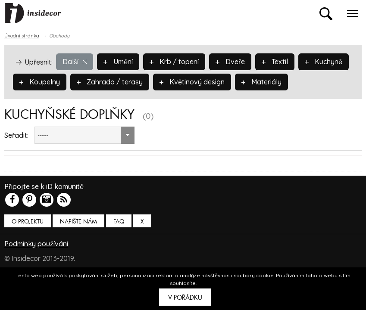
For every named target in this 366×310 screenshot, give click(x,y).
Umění (118, 61)
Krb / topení (174, 61)
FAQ (118, 221)
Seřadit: (16, 135)
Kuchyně (323, 61)
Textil (275, 61)
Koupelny (39, 82)
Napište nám (78, 221)
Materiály (261, 82)
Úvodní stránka (21, 36)
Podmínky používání (36, 243)
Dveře (230, 61)
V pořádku (185, 297)
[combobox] (84, 135)
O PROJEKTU (28, 221)
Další (75, 61)
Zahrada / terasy (110, 82)
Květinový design (192, 82)
